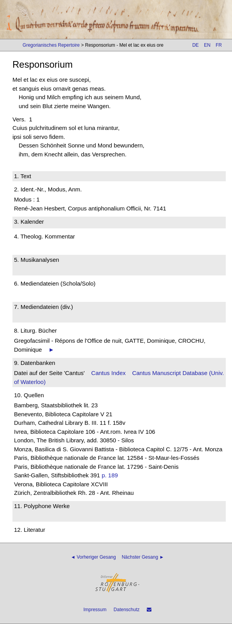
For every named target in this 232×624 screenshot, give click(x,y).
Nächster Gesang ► (143, 557)
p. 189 (110, 475)
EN (207, 45)
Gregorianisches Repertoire (51, 45)
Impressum (94, 609)
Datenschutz (127, 609)
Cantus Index (108, 373)
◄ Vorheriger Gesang (93, 557)
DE (195, 45)
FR (219, 45)
